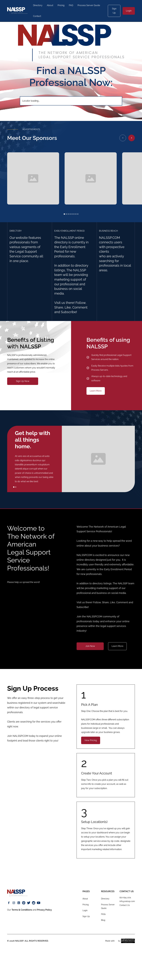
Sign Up (114, 10)
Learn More (96, 390)
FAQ (71, 5)
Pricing (61, 5)
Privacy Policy (44, 909)
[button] (122, 138)
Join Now (90, 646)
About (50, 5)
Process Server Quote (89, 5)
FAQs (103, 914)
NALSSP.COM (20, 735)
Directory (37, 5)
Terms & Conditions (22, 909)
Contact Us (125, 905)
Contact (37, 16)
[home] (17, 10)
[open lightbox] (33, 178)
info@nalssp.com (127, 901)
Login (129, 10)
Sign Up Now (22, 381)
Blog (103, 920)
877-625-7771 (125, 897)
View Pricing (90, 740)
